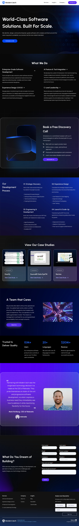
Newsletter (32, 501)
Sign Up (69, 514)
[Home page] (9, 2)
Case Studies (33, 504)
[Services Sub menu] (49, 3)
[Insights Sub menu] (57, 3)
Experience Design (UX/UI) (8, 501)
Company (62, 2)
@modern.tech (22, 520)
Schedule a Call (10, 41)
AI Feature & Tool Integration (8, 504)
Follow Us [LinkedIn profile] (74, 520)
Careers (22, 501)
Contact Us (72, 2)
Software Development (7, 498)
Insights (54, 2)
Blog (31, 498)
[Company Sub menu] (65, 3)
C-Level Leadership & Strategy (9, 507)
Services (46, 2)
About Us (23, 498)
